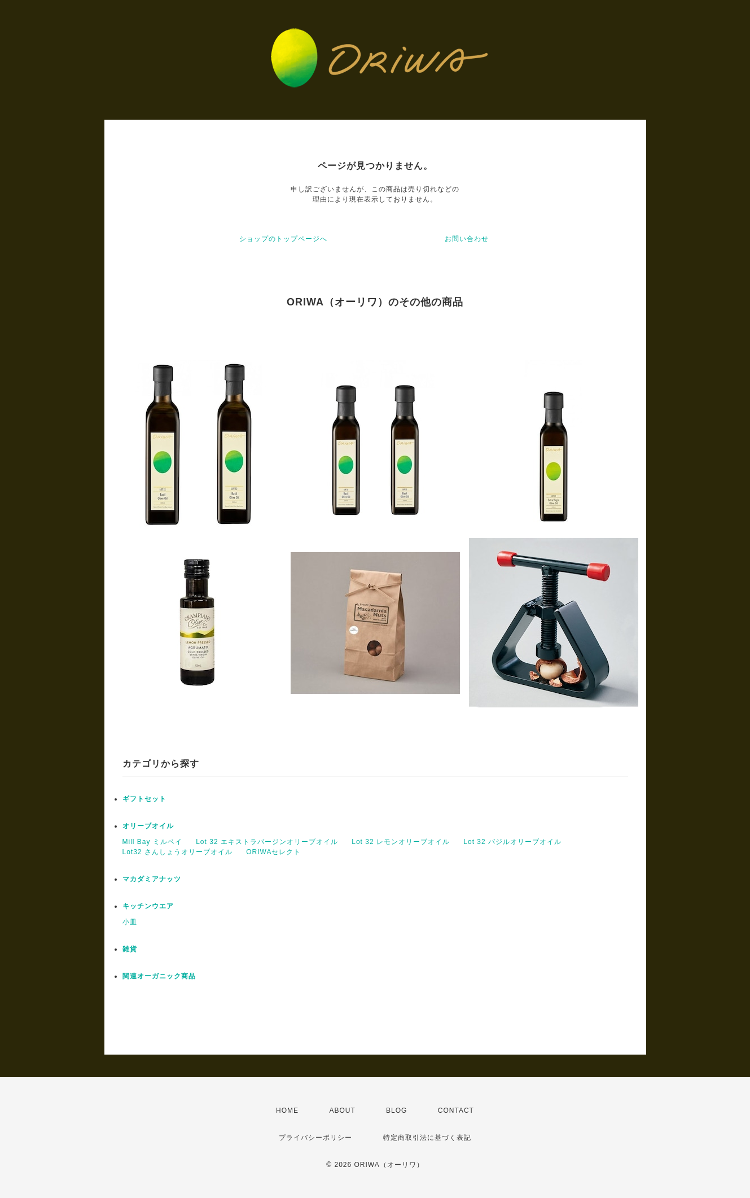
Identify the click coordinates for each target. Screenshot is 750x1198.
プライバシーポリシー (315, 1138)
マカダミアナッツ (151, 879)
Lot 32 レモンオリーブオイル (401, 842)
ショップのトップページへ (283, 239)
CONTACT (456, 1110)
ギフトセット (144, 799)
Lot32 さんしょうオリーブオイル (177, 852)
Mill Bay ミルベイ (152, 842)
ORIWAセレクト (273, 852)
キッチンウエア (148, 906)
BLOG (396, 1110)
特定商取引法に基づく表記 (427, 1138)
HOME (287, 1110)
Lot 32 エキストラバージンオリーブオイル (267, 842)
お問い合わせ (467, 239)
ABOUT (342, 1110)
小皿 (129, 922)
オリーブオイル (148, 826)
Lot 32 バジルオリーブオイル (512, 842)
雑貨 (129, 949)
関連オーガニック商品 (159, 976)
